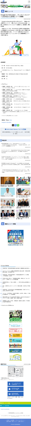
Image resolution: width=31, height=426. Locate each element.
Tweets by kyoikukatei (5, 409)
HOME (8, 420)
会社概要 (12, 420)
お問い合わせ (21, 421)
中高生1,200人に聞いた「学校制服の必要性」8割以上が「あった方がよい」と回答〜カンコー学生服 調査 (16, 279)
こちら (10, 120)
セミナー (10, 398)
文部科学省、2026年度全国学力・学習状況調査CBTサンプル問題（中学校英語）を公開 (16, 275)
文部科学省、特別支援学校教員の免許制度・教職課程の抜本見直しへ (16, 268)
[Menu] (29, 2)
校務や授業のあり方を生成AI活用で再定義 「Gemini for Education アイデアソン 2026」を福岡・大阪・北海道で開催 (16, 298)
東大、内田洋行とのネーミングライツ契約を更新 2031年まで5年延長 (16, 286)
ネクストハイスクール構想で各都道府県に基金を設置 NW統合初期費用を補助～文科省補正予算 (16, 271)
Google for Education (6, 122)
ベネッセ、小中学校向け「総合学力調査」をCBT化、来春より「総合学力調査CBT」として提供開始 (16, 294)
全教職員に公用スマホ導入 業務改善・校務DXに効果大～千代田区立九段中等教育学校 (16, 301)
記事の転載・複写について (11, 421)
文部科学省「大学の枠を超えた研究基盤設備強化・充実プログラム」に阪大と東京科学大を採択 (16, 290)
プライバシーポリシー (19, 420)
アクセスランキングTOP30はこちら (7, 305)
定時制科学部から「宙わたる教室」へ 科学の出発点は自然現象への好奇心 (16, 283)
